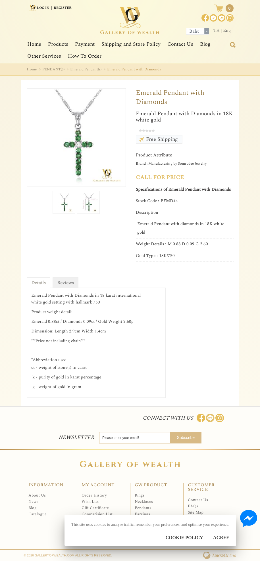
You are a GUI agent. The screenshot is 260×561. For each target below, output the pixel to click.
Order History (94, 495)
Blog (205, 44)
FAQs (193, 506)
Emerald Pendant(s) (85, 69)
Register (63, 8)
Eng (227, 30)
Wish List (90, 502)
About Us (37, 495)
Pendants (143, 508)
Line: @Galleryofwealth (210, 418)
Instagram (230, 18)
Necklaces (144, 502)
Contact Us (180, 44)
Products (58, 44)
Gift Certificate (95, 508)
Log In (43, 8)
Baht (194, 31)
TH (216, 30)
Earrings (142, 514)
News (33, 502)
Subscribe (186, 437)
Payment (85, 44)
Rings (140, 495)
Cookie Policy (184, 537)
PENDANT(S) (53, 69)
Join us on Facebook (213, 18)
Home (34, 44)
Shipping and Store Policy (131, 44)
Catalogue (37, 514)
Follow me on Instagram (219, 418)
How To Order (84, 56)
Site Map (195, 512)
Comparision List (97, 514)
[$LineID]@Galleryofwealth (221, 18)
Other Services (44, 56)
